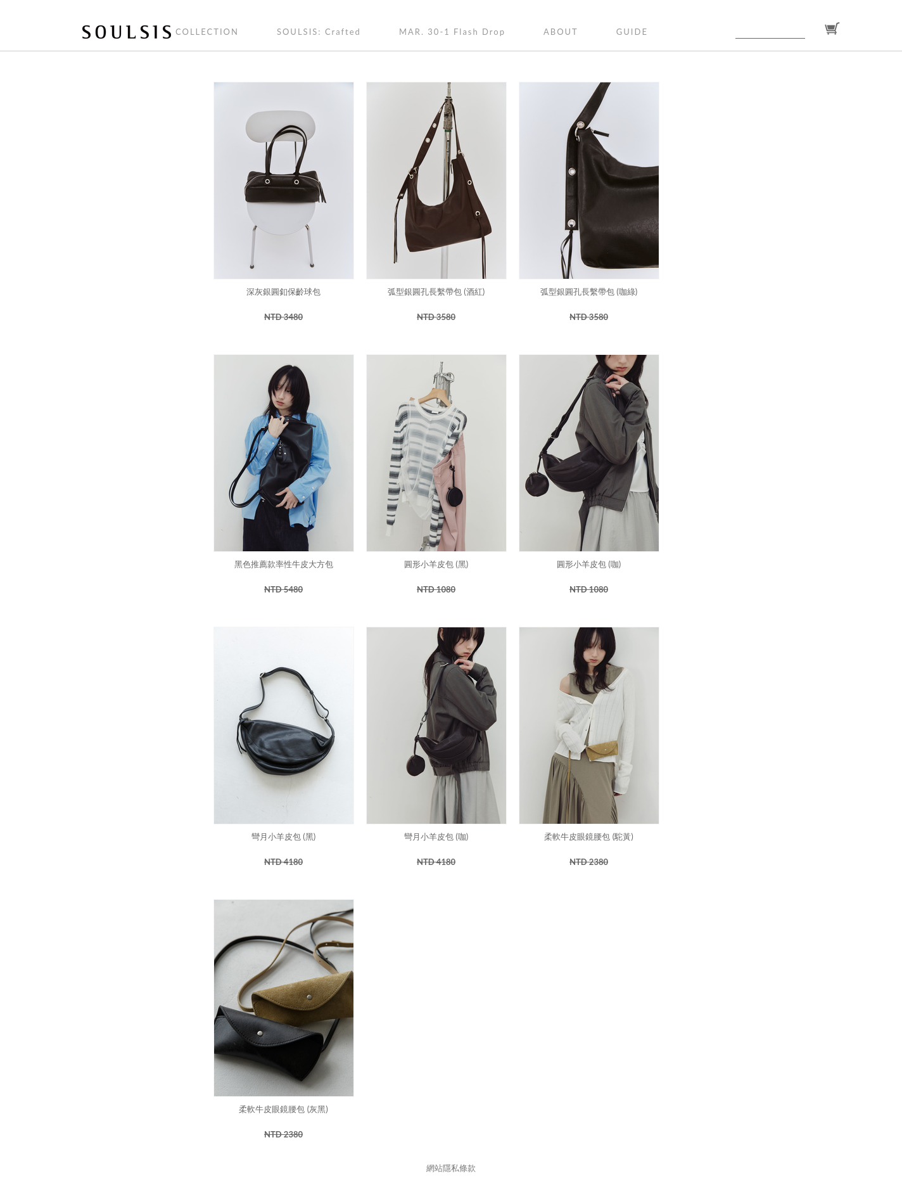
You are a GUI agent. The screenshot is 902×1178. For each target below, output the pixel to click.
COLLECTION (207, 32)
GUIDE (632, 32)
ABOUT (560, 32)
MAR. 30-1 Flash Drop (452, 32)
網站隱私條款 (451, 1168)
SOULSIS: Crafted (319, 32)
